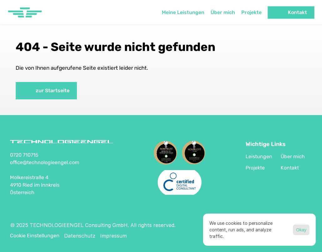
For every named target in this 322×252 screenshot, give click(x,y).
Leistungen (259, 156)
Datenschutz (79, 236)
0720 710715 (24, 155)
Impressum (113, 236)
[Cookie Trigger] (34, 235)
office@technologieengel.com (44, 162)
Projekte (251, 12)
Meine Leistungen (182, 12)
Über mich (222, 12)
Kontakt (290, 168)
